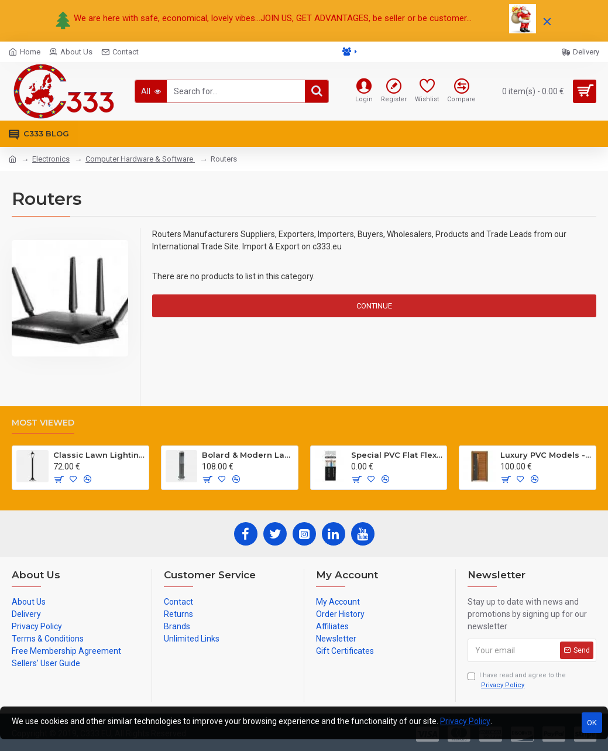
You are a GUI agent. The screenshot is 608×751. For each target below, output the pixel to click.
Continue (374, 305)
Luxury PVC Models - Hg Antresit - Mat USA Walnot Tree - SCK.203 (546, 454)
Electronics (51, 159)
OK (592, 722)
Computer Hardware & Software (140, 159)
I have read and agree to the (517, 680)
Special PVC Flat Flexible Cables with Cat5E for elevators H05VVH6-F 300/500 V (396, 454)
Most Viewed (43, 423)
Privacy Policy (465, 721)
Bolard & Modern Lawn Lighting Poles (247, 454)
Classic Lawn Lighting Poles (99, 454)
